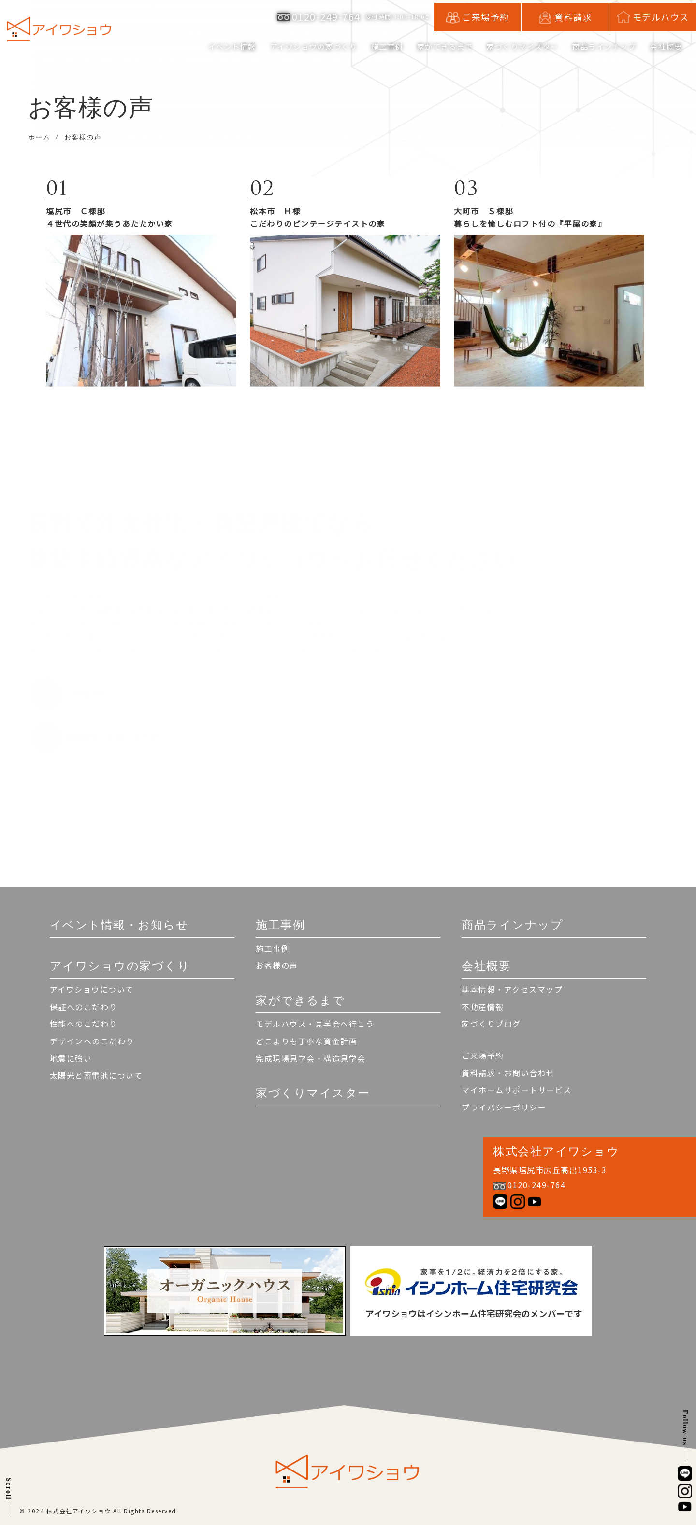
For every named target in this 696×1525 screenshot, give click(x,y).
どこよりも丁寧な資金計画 (306, 1041)
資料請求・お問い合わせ (508, 1073)
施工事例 (273, 948)
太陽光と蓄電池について (96, 1075)
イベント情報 (210, 45)
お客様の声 (277, 965)
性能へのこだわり (83, 1023)
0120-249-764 (326, 15)
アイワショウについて (92, 989)
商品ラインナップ (600, 45)
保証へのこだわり (83, 1006)
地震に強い (71, 1058)
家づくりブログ (491, 1023)
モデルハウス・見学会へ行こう (315, 1023)
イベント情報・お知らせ (119, 925)
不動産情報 (483, 1006)
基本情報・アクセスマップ (512, 989)
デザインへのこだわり (92, 1041)
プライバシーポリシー (504, 1107)
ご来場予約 (483, 1055)
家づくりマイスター (515, 45)
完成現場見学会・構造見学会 (311, 1058)
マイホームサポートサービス (517, 1089)
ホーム (39, 137)
